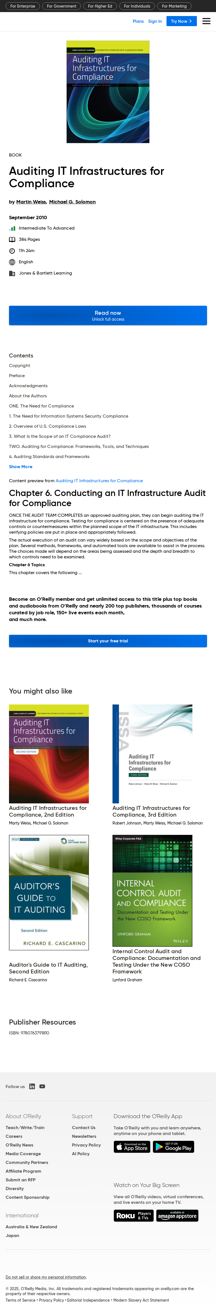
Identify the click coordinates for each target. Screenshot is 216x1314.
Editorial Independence (88, 1300)
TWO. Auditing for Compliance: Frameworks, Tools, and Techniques (79, 446)
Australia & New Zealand (31, 1227)
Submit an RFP (20, 1180)
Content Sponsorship (28, 1197)
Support (82, 1116)
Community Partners (27, 1162)
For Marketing (174, 6)
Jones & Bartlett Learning (45, 273)
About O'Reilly (23, 1116)
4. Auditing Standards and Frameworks (49, 456)
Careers (14, 1136)
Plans (138, 21)
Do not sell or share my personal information (46, 1277)
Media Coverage (23, 1154)
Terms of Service (20, 1300)
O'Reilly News (19, 1145)
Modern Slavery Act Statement (141, 1300)
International (22, 1215)
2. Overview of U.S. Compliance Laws (47, 426)
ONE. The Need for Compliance (41, 406)
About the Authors (28, 396)
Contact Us (83, 1128)
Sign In (155, 21)
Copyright (19, 365)
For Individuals (137, 6)
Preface (17, 375)
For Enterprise (22, 6)
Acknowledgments (28, 386)
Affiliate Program (23, 1171)
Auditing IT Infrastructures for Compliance (99, 480)
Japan (12, 1235)
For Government (61, 6)
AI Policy (80, 1154)
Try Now (181, 21)
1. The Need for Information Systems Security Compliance (68, 416)
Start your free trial (108, 641)
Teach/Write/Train (25, 1128)
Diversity (15, 1188)
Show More (20, 467)
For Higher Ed (100, 6)
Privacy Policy (86, 1145)
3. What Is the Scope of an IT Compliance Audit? (60, 436)
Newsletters (84, 1136)
